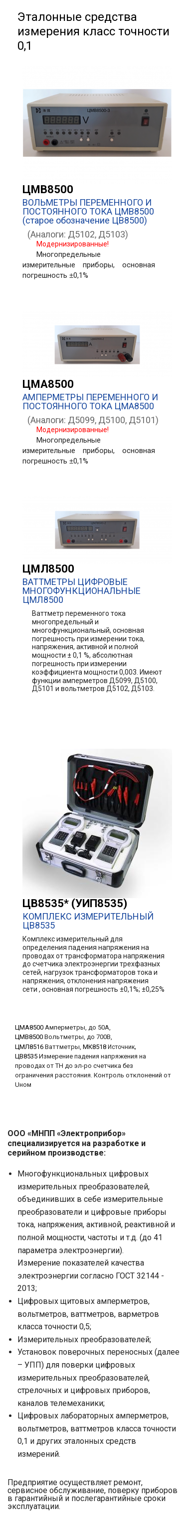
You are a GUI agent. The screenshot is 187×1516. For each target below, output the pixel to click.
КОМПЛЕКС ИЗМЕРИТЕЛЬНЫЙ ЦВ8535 (88, 921)
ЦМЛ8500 (48, 569)
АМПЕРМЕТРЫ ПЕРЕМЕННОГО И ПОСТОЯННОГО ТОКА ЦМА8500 (90, 401)
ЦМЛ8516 (29, 1046)
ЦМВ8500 (47, 189)
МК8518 (94, 1046)
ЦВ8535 (26, 1056)
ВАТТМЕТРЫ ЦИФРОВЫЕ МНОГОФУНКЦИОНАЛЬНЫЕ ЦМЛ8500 (81, 591)
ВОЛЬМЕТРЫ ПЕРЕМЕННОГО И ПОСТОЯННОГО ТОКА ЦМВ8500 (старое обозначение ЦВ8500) (88, 211)
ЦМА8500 (48, 384)
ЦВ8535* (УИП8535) (74, 903)
